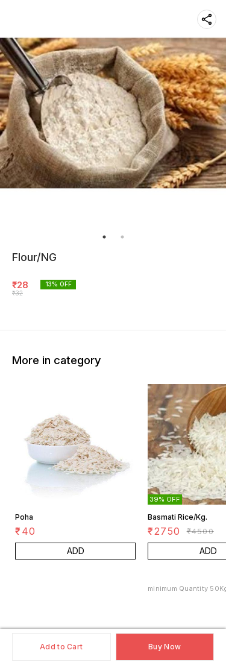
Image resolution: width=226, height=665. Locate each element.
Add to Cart (61, 646)
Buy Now (164, 646)
